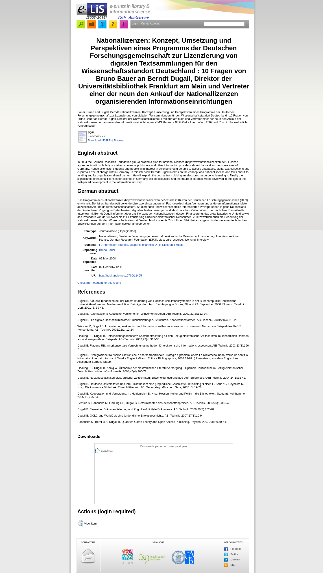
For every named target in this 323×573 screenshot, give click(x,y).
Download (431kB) (99, 140)
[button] (80, 523)
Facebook (232, 549)
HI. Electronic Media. (171, 244)
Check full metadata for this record (99, 282)
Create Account (150, 23)
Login (134, 23)
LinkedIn (232, 560)
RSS (229, 565)
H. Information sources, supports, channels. (127, 244)
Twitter (231, 554)
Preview (119, 140)
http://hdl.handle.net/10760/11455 (120, 275)
